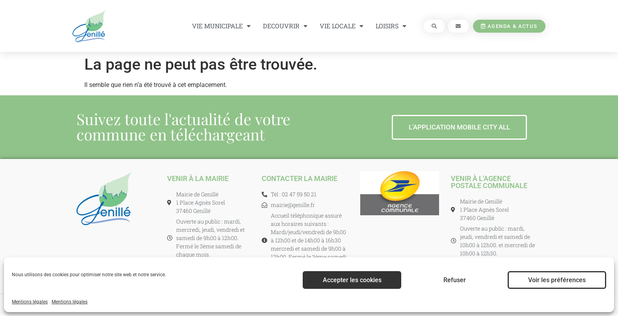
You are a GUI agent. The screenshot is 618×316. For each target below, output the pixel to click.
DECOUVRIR (285, 26)
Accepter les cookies (352, 280)
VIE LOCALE (341, 26)
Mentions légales (30, 302)
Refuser (455, 280)
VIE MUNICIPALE (221, 26)
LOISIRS (391, 26)
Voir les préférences (557, 280)
